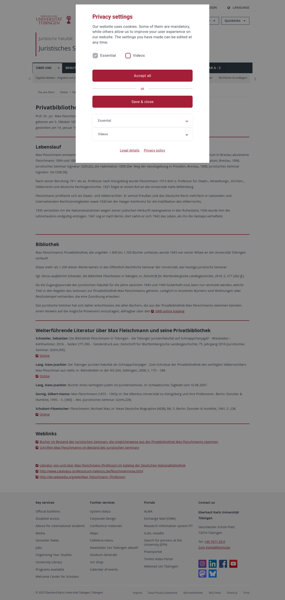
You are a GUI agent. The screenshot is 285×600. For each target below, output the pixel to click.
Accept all (142, 75)
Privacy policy (154, 150)
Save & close (143, 101)
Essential (108, 55)
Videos (139, 55)
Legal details (130, 150)
